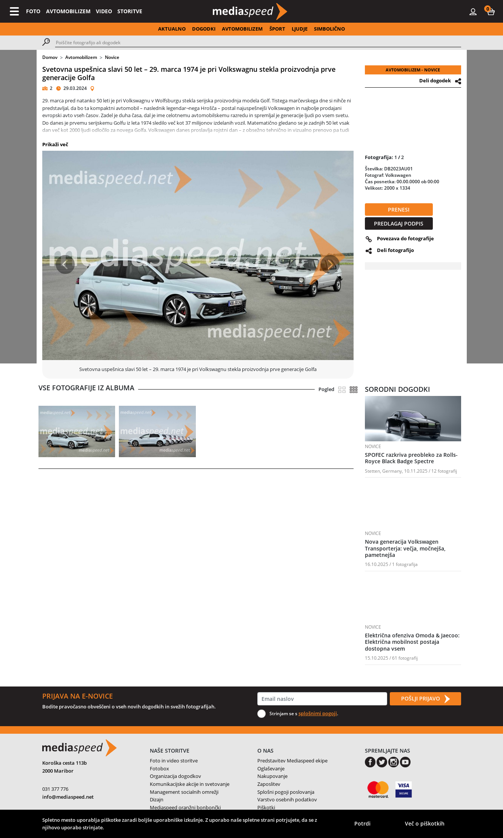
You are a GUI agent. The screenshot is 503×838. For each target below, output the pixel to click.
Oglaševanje (271, 768)
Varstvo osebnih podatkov (287, 799)
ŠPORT (277, 28)
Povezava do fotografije (405, 238)
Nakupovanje (272, 776)
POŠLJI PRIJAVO (425, 699)
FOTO (33, 11)
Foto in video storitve (174, 760)
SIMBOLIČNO (329, 28)
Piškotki (266, 807)
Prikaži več (55, 144)
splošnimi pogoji (317, 713)
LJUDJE (300, 28)
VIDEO (104, 11)
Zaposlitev (268, 784)
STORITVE (129, 11)
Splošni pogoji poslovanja (285, 792)
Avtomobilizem (81, 57)
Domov (49, 57)
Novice (112, 57)
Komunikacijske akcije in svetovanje (189, 784)
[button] (491, 11)
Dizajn (156, 799)
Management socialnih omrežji (184, 792)
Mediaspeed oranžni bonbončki (185, 807)
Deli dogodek (435, 80)
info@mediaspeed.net (68, 796)
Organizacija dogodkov (175, 776)
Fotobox (159, 768)
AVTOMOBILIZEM (68, 11)
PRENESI (398, 209)
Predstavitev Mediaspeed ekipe (292, 760)
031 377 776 (55, 788)
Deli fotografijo (395, 250)
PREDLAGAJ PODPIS (398, 223)
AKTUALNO (172, 28)
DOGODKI (203, 28)
